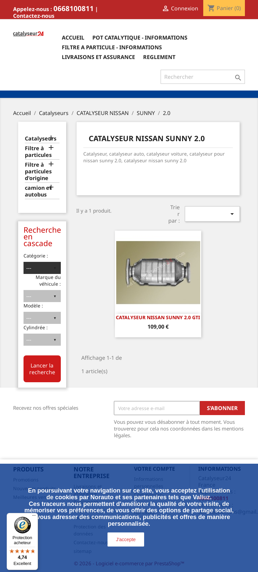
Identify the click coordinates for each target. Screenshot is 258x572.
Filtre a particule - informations (112, 47)
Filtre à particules (38, 152)
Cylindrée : (36, 327)
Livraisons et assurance (98, 57)
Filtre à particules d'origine (38, 171)
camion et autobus (38, 191)
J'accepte (126, 539)
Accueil (73, 37)
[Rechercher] (203, 77)
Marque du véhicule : (48, 280)
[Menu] (34, 517)
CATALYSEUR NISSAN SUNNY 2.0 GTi (158, 317)
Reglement (159, 57)
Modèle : (33, 305)
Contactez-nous (33, 15)
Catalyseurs (40, 138)
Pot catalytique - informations (139, 37)
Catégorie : (36, 255)
